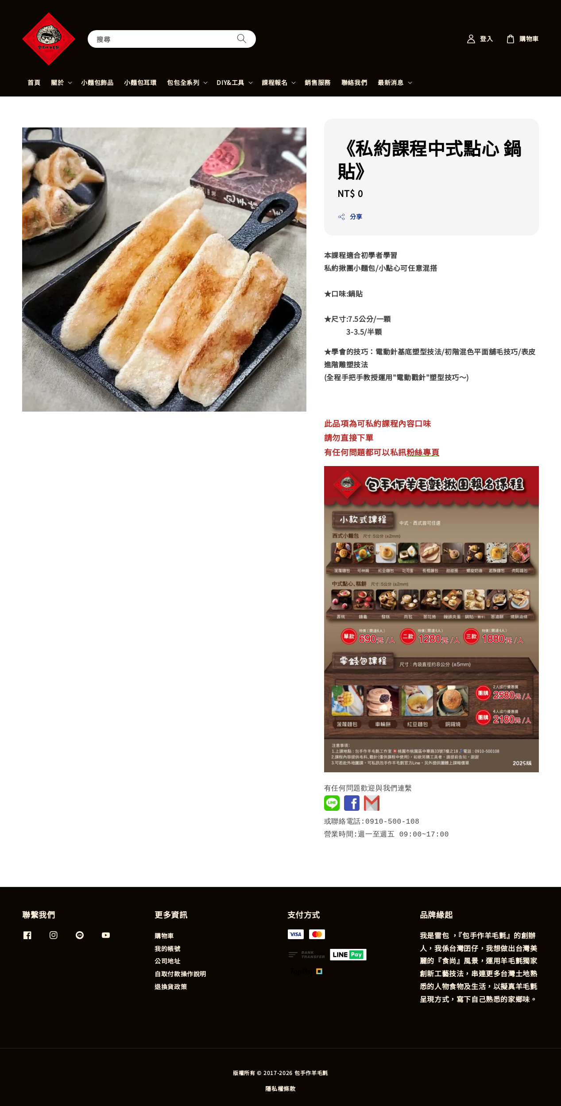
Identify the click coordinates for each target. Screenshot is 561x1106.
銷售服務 (317, 82)
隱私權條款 (280, 1087)
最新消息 (390, 82)
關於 (57, 82)
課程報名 (274, 82)
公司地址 (167, 960)
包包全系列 (183, 82)
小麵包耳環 (140, 82)
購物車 (164, 935)
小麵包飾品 (97, 82)
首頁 (33, 82)
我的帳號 (167, 947)
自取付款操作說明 (180, 972)
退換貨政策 (171, 985)
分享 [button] (350, 216)
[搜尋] (242, 38)
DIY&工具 (230, 82)
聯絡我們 (354, 82)
